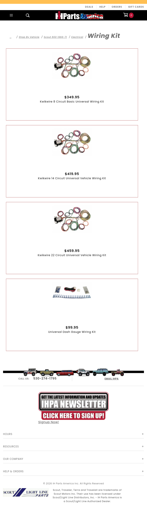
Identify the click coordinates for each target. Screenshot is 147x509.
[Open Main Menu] (11, 15)
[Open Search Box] (28, 15)
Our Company (13, 459)
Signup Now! (73, 408)
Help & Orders (13, 471)
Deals (89, 6)
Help (102, 6)
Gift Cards (136, 6)
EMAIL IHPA (112, 378)
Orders (117, 6)
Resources (11, 446)
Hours (7, 434)
